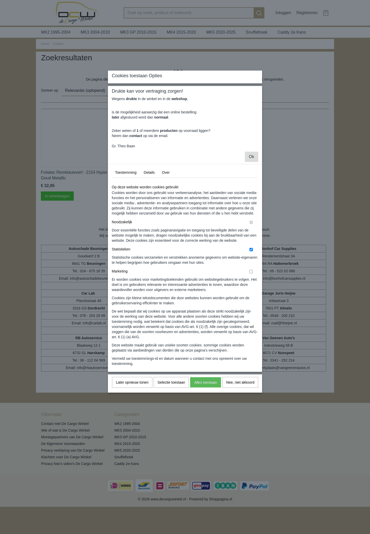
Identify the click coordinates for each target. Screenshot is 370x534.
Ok (251, 205)
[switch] (251, 270)
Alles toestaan (205, 431)
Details (149, 221)
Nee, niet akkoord (240, 431)
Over (166, 221)
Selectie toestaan (171, 431)
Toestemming (125, 221)
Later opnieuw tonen (132, 431)
